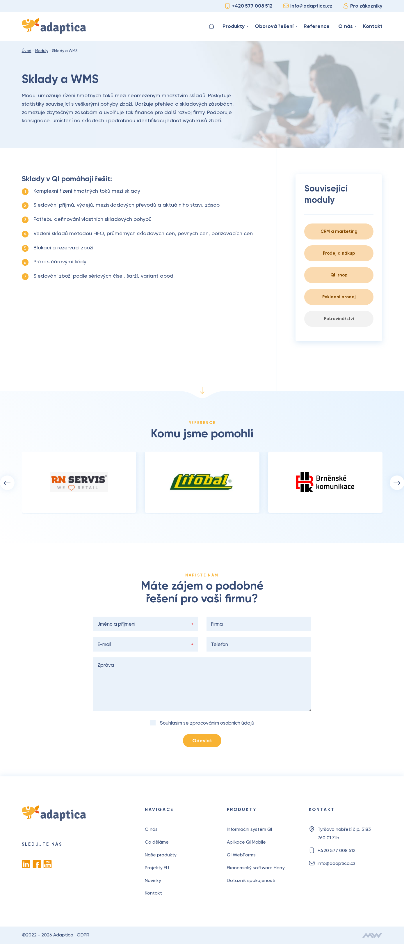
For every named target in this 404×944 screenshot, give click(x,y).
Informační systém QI (249, 829)
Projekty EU (157, 867)
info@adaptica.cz (307, 6)
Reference (317, 26)
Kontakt (372, 26)
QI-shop (339, 275)
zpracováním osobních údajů (222, 723)
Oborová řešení (274, 26)
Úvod (211, 26)
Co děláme (157, 842)
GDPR (83, 935)
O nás (345, 26)
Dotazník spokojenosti (251, 880)
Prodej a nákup (339, 253)
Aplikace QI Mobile (246, 842)
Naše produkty (161, 855)
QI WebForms (241, 855)
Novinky (153, 880)
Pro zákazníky (362, 6)
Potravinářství (339, 318)
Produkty (234, 26)
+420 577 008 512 (249, 6)
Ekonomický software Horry (256, 867)
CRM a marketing (339, 231)
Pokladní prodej (339, 296)
